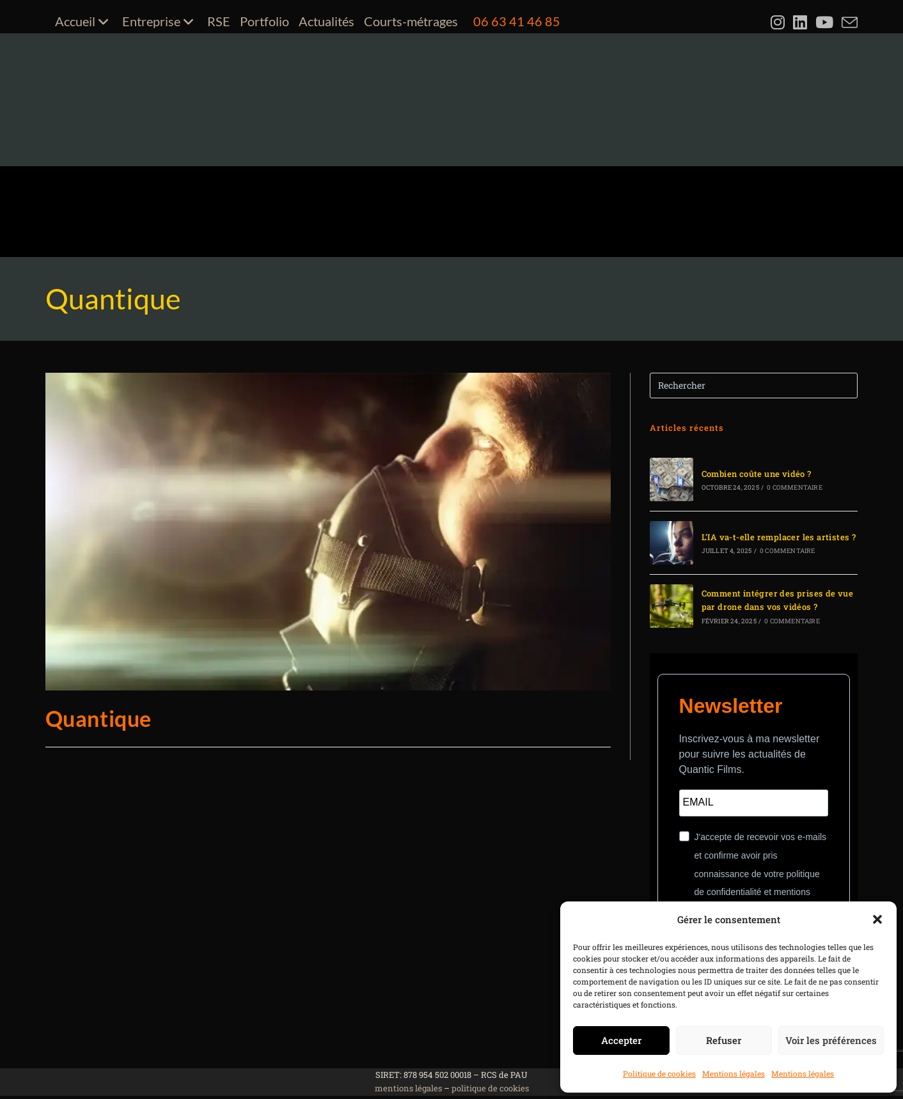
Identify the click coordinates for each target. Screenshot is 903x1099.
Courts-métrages (411, 21)
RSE (218, 21)
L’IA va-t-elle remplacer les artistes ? (779, 537)
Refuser (723, 1040)
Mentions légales (733, 1073)
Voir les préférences (831, 1040)
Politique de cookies (659, 1073)
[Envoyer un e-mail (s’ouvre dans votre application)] (848, 23)
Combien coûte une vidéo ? (757, 473)
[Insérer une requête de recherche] (754, 385)
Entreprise (160, 21)
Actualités (326, 21)
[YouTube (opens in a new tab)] (826, 23)
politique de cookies (490, 1088)
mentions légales (408, 1088)
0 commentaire (794, 487)
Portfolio (264, 21)
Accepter (621, 1040)
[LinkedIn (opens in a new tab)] (801, 23)
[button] (877, 919)
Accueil (84, 21)
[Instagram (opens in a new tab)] (779, 23)
